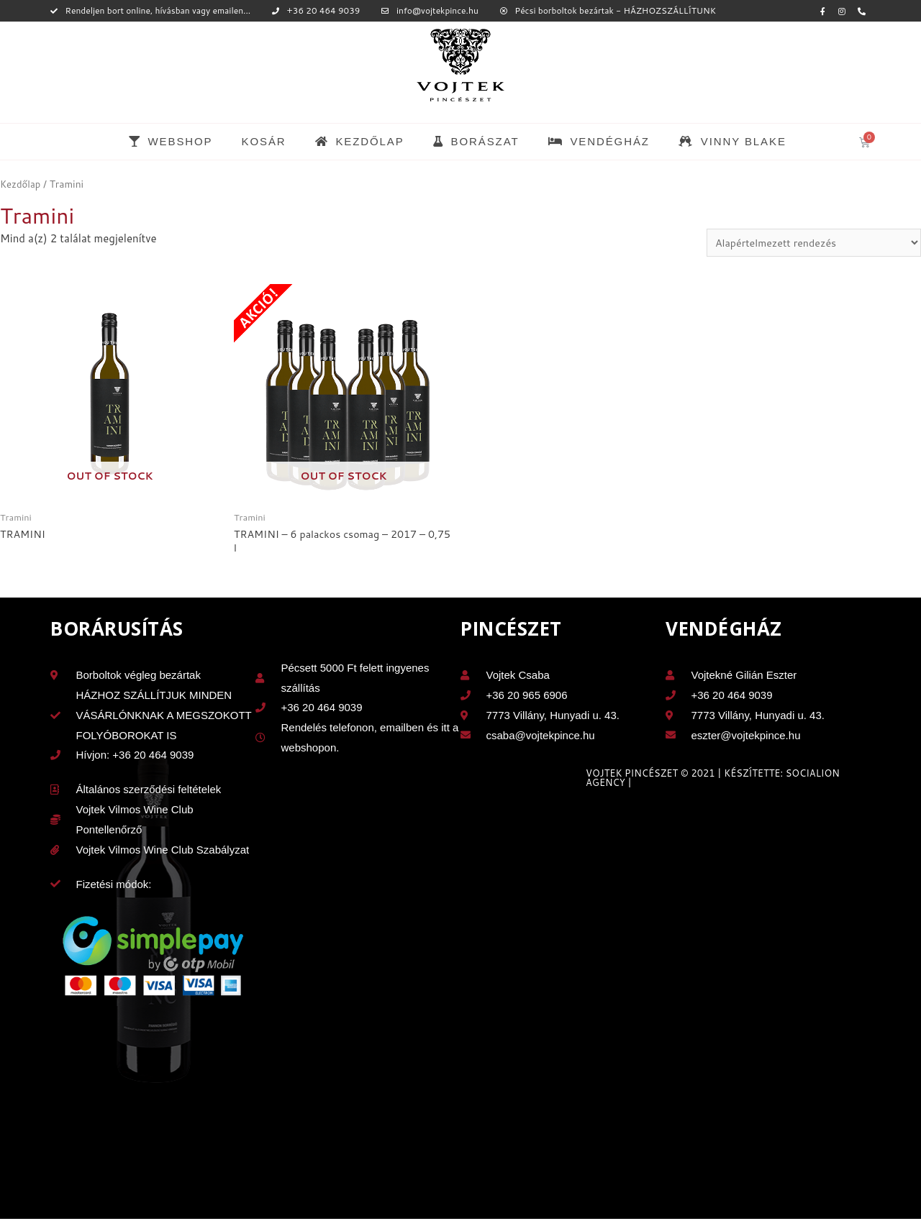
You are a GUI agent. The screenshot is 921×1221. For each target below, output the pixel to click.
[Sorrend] (808, 243)
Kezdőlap (21, 184)
